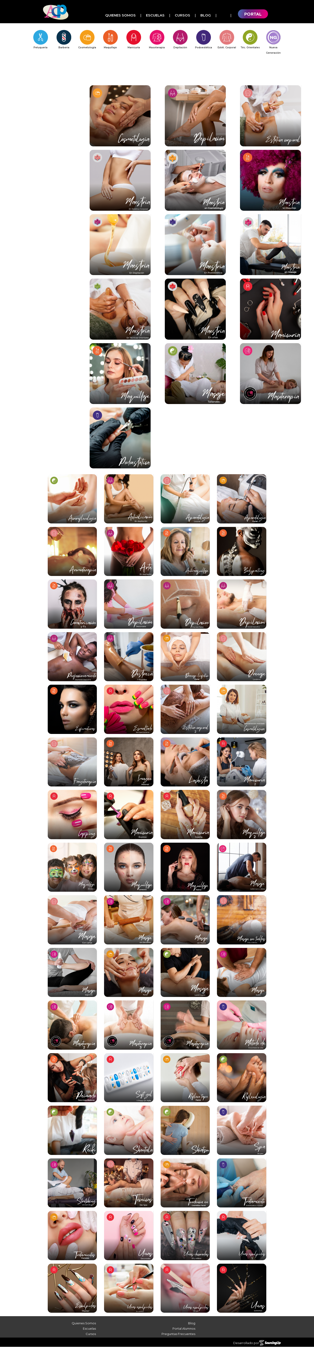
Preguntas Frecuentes (178, 1335)
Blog (205, 15)
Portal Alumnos (183, 1330)
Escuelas (155, 15)
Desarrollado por (257, 1344)
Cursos (182, 15)
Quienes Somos (120, 15)
